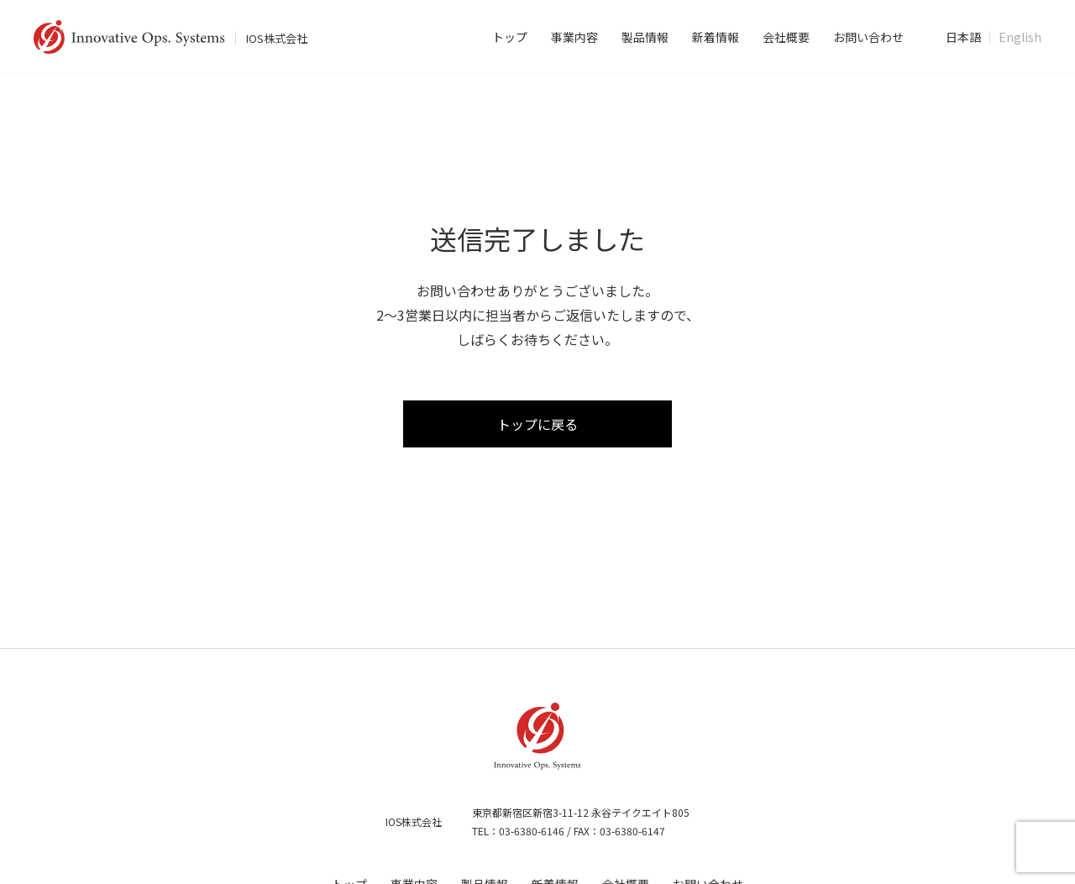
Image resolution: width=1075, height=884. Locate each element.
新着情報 (715, 37)
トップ (509, 37)
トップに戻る (537, 425)
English (1020, 37)
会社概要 (786, 37)
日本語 (963, 37)
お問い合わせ (868, 37)
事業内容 (574, 37)
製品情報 (645, 37)
